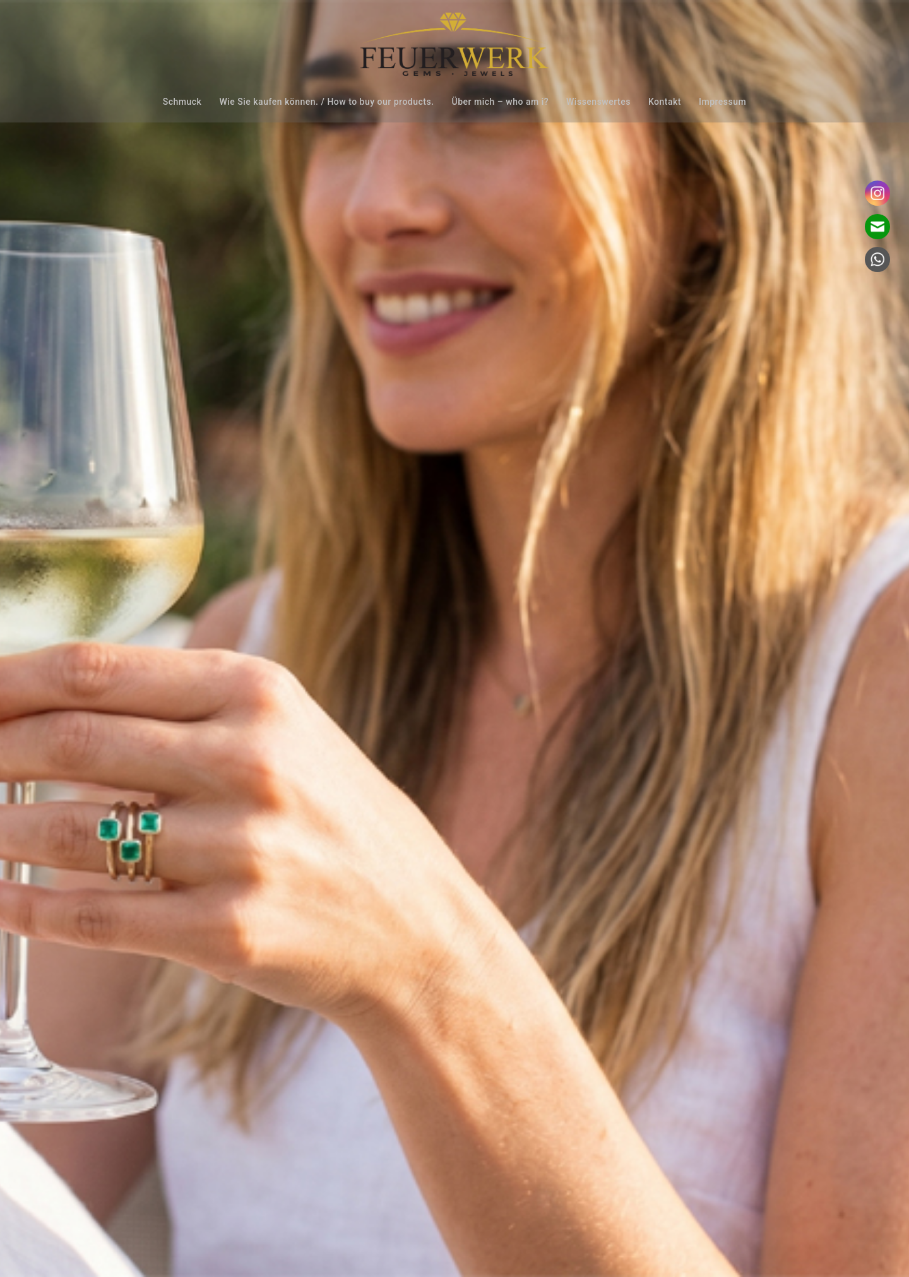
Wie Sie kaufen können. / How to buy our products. (326, 102)
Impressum (722, 102)
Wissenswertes (598, 102)
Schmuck (182, 102)
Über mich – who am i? (500, 102)
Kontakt (664, 102)
